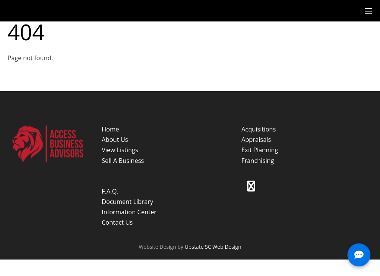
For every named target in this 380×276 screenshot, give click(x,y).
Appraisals (256, 139)
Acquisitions (258, 129)
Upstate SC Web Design (213, 246)
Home (110, 129)
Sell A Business (123, 160)
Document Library (127, 201)
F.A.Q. (110, 191)
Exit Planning (259, 150)
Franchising (257, 160)
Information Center (129, 212)
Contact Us (117, 222)
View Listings (120, 150)
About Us (115, 139)
